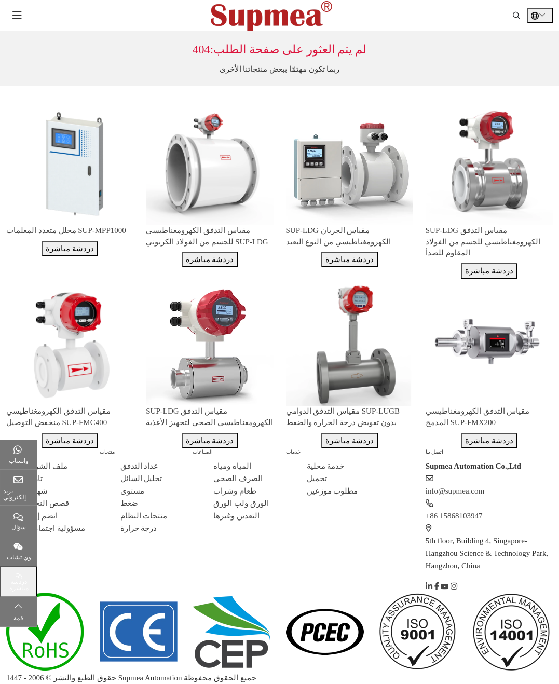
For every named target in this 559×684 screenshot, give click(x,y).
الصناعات (203, 452)
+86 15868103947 (454, 516)
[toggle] (17, 15)
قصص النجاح (48, 503)
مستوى (132, 491)
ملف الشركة (47, 466)
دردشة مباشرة (70, 248)
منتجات (107, 452)
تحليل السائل (141, 478)
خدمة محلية (326, 466)
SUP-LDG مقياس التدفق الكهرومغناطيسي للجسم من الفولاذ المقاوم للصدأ (483, 241)
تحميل (317, 478)
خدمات (293, 452)
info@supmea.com (455, 491)
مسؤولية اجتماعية (56, 528)
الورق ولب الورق (241, 503)
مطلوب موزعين (332, 491)
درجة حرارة (138, 528)
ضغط (129, 503)
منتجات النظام (144, 516)
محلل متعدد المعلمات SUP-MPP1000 (66, 230)
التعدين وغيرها (236, 516)
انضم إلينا (42, 516)
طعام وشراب (234, 491)
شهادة (37, 491)
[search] (516, 16)
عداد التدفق (139, 466)
